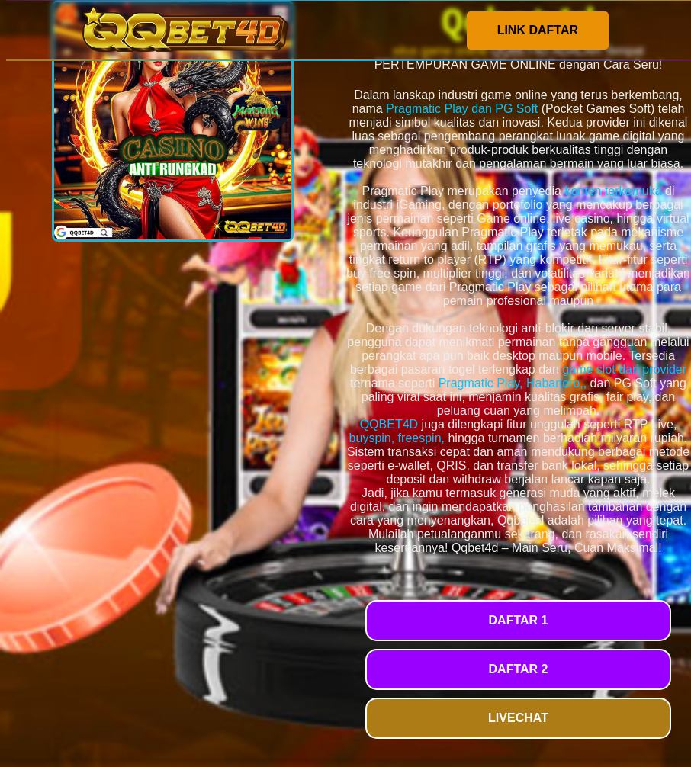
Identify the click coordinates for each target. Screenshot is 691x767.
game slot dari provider (624, 369)
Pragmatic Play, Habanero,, (513, 383)
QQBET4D (389, 424)
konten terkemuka (612, 191)
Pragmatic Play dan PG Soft (462, 108)
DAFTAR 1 (518, 620)
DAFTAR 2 (518, 669)
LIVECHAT (518, 717)
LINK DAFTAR (537, 30)
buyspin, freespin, (397, 438)
